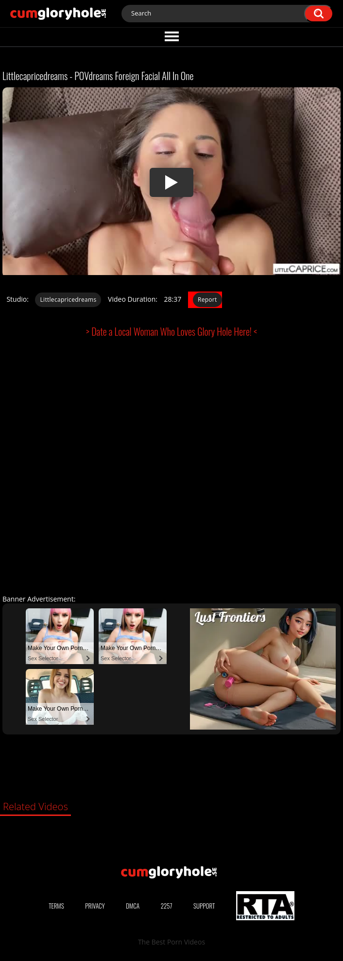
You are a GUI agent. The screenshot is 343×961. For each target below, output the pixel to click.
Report (207, 299)
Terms (56, 906)
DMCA (132, 906)
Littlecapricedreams (68, 299)
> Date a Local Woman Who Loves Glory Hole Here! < (171, 331)
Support (204, 906)
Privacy (94, 906)
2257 (166, 906)
